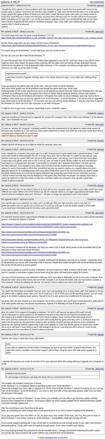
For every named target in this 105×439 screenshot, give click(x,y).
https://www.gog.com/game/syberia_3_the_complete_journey (27, 38)
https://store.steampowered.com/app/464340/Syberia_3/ (25, 45)
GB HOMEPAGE (97, 2)
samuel (100, 5)
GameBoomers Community (55, 438)
